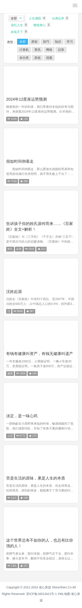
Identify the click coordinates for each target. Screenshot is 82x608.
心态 (10, 435)
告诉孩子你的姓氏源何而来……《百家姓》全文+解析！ (39, 226)
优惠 (49, 57)
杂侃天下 (19, 31)
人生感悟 (37, 18)
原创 (34, 41)
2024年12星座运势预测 (26, 99)
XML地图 (64, 594)
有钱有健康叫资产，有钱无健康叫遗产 (39, 353)
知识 (58, 41)
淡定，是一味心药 (22, 416)
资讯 (37, 49)
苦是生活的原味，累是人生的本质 (35, 478)
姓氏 (10, 248)
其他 (37, 57)
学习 (70, 41)
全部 (17, 18)
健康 (10, 373)
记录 (61, 49)
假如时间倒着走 (20, 161)
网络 (49, 49)
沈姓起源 (14, 291)
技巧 (46, 41)
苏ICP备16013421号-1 (41, 594)
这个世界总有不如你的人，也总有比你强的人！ (39, 543)
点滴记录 (60, 18)
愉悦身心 (42, 25)
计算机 (24, 49)
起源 (18, 248)
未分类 (24, 57)
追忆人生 (19, 25)
